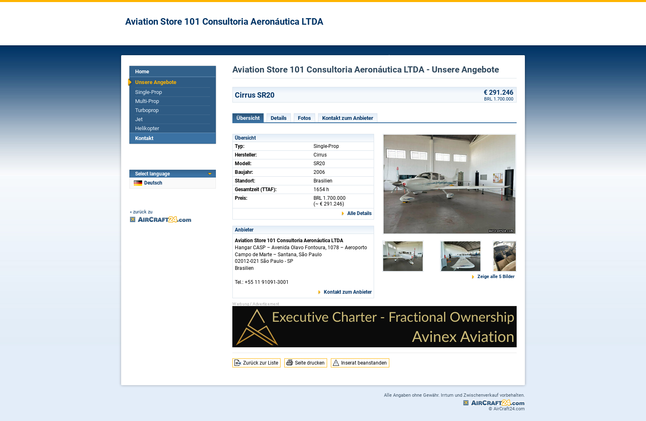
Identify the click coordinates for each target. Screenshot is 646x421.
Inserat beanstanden (364, 363)
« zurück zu (141, 212)
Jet (139, 119)
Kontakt (144, 138)
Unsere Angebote (155, 82)
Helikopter (147, 128)
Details (279, 118)
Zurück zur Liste (260, 363)
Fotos (304, 118)
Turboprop (147, 110)
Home (142, 71)
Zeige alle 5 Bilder (496, 276)
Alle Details (359, 213)
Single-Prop (148, 92)
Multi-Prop (147, 101)
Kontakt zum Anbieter (347, 118)
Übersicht (248, 118)
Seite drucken (310, 363)
